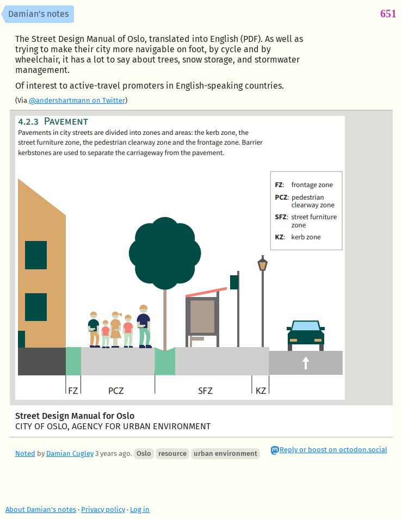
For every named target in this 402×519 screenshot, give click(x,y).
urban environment (225, 453)
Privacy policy (103, 509)
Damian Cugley (70, 453)
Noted (25, 453)
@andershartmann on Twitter (77, 100)
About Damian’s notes (40, 509)
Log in (140, 509)
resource (172, 453)
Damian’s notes (38, 14)
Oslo (144, 453)
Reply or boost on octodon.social (333, 450)
